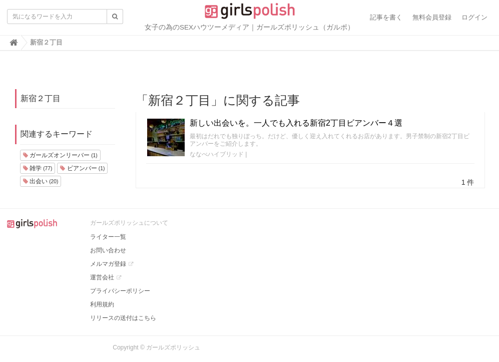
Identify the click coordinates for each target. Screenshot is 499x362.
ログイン (474, 17)
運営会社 (102, 277)
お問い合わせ (108, 250)
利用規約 (102, 304)
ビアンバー (82, 168)
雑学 (38, 168)
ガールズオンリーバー (60, 155)
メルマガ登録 (108, 263)
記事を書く (386, 17)
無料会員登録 (431, 17)
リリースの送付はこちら (123, 317)
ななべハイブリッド (217, 154)
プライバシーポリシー (120, 290)
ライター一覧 (108, 236)
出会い (41, 181)
